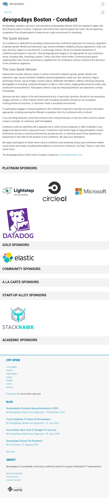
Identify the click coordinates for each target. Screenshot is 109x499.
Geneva (9, 387)
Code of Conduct (13, 480)
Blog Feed (10, 451)
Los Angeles (11, 367)
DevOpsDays (13, 4)
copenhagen (11, 373)
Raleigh (9, 380)
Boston (7, 12)
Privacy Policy (12, 476)
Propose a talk (13, 394)
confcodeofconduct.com (70, 155)
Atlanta (9, 370)
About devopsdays (14, 473)
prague (9, 377)
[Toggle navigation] (103, 4)
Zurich (9, 384)
